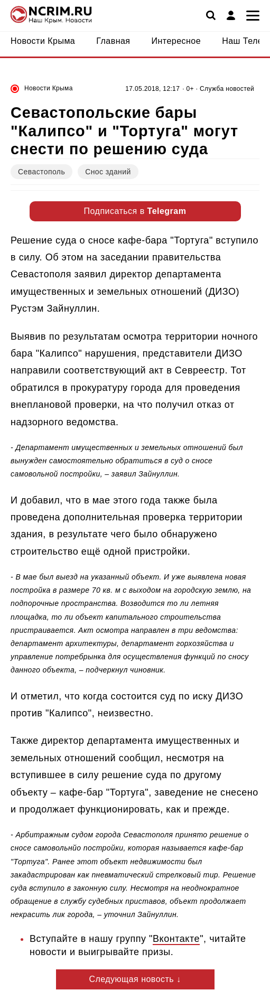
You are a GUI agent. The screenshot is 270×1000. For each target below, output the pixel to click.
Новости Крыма (48, 88)
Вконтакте (176, 938)
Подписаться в (135, 211)
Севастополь (41, 171)
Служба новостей (227, 88)
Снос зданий (108, 171)
